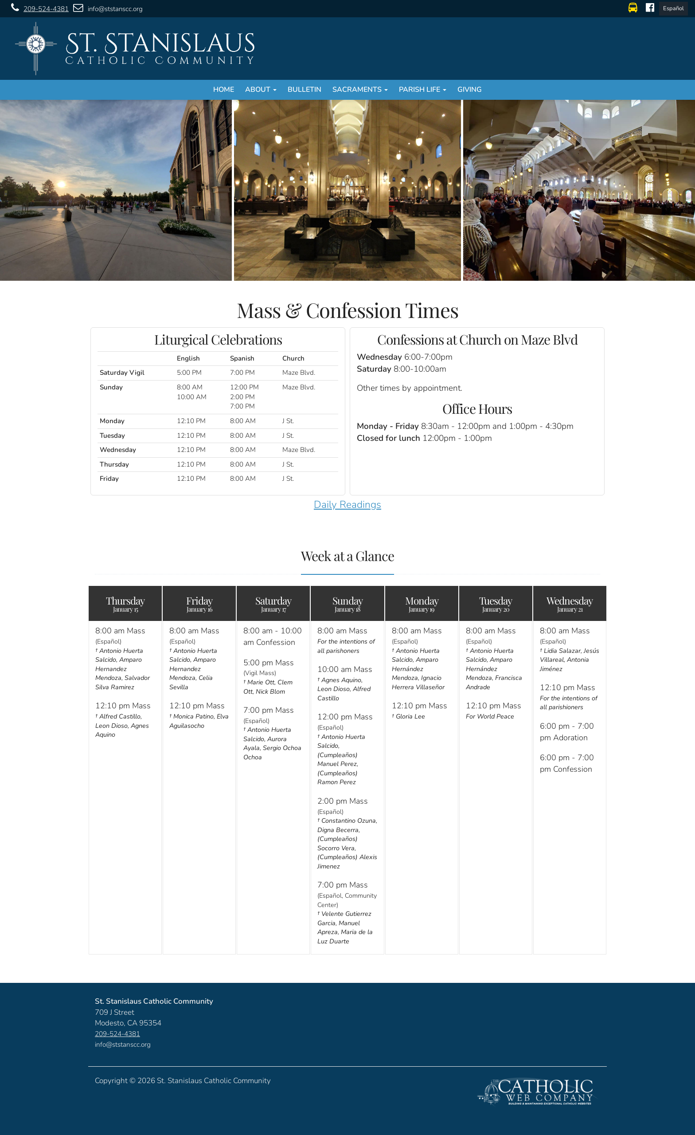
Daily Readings (347, 504)
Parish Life (422, 89)
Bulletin (304, 89)
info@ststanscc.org (106, 8)
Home (223, 89)
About (261, 89)
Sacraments (360, 89)
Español (673, 8)
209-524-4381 (38, 8)
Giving (469, 89)
